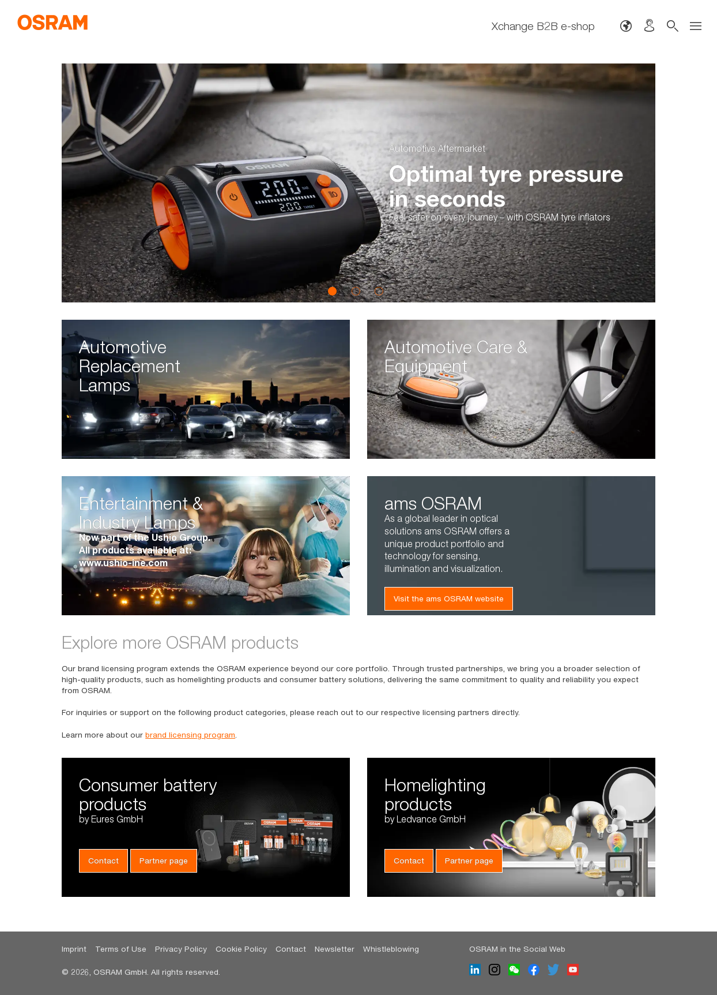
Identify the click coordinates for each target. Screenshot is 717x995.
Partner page (163, 860)
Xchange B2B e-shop (543, 26)
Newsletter (334, 948)
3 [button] (378, 290)
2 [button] (355, 290)
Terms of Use (120, 948)
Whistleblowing (391, 948)
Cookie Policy (241, 948)
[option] (358, 182)
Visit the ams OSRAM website (449, 598)
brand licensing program (190, 734)
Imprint (74, 948)
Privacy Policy (181, 948)
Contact (103, 860)
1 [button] (332, 290)
